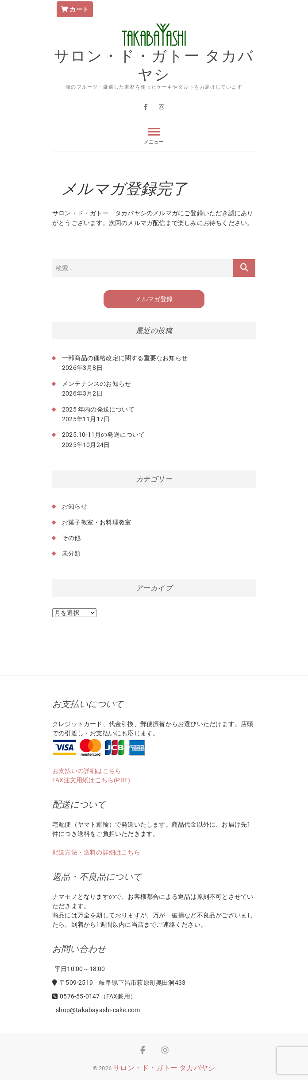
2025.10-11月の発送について (103, 434)
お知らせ (74, 506)
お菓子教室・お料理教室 (96, 522)
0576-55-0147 (76, 996)
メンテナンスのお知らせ (96, 383)
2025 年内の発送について (98, 409)
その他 (71, 537)
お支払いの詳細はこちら (86, 770)
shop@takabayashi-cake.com (97, 1010)
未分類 (71, 553)
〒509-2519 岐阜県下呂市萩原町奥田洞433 (118, 982)
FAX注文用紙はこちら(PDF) (91, 780)
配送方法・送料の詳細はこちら (96, 852)
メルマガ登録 (154, 299)
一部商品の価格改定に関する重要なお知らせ (125, 357)
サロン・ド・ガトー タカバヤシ (154, 65)
